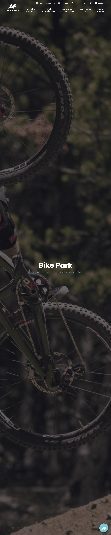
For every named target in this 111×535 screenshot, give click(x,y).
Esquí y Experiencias (48, 10)
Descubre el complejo (31, 10)
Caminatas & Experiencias (67, 10)
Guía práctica (100, 10)
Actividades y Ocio (85, 10)
